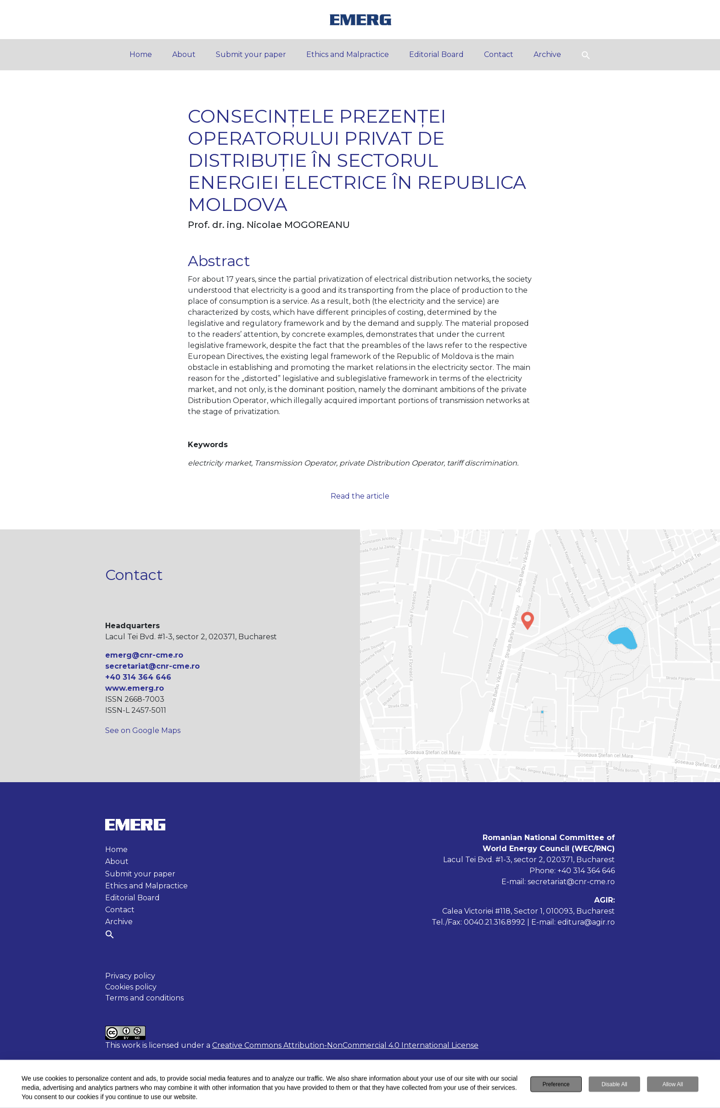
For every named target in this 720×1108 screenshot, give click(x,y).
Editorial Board (436, 54)
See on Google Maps (142, 730)
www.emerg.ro (134, 688)
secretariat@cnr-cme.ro (152, 666)
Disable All (614, 1085)
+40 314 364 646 (138, 677)
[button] (586, 54)
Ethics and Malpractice (347, 54)
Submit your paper (251, 54)
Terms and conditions (144, 998)
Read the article (360, 496)
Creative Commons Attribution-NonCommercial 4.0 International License (345, 1045)
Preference (556, 1085)
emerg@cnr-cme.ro (144, 655)
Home (140, 54)
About (184, 54)
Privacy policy (130, 976)
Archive (547, 54)
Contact (498, 54)
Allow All (673, 1085)
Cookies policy (131, 987)
